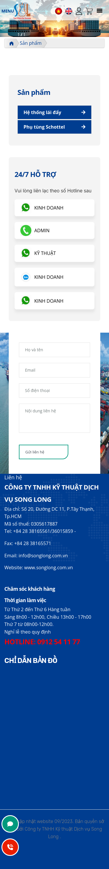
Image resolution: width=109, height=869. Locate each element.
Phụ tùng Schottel (44, 127)
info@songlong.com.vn (43, 555)
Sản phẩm (31, 43)
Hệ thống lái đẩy (42, 112)
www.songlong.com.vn (48, 567)
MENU (7, 11)
